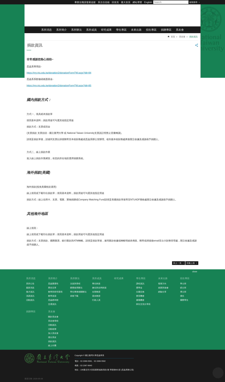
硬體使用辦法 (76, 287)
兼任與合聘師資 (99, 287)
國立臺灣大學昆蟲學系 (61, 15)
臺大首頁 (125, 2)
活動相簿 (52, 329)
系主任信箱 (104, 2)
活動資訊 (30, 300)
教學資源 (52, 296)
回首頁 (115, 2)
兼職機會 (140, 300)
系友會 (180, 29)
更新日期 (28, 379)
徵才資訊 (30, 292)
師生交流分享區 (143, 304)
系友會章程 (53, 321)
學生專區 (121, 29)
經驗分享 (162, 292)
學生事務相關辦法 (78, 292)
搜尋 (185, 2)
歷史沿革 (52, 287)
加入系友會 (53, 333)
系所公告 (30, 283)
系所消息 (46, 29)
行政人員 (96, 300)
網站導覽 (137, 2)
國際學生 (184, 300)
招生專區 (151, 29)
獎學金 (139, 287)
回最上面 (191, 263)
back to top (218, 372)
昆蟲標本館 (53, 300)
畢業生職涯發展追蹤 (85, 2)
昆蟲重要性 (53, 283)
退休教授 (96, 296)
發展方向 (162, 283)
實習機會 (140, 296)
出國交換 (140, 292)
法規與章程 (75, 283)
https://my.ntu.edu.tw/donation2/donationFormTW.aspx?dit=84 (59, 73)
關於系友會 (53, 317)
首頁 (173, 37)
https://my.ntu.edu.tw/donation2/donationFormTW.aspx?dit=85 (59, 85)
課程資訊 (140, 283)
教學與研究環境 (55, 292)
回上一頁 (177, 263)
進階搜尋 (193, 2)
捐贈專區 (166, 29)
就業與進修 (163, 287)
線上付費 (52, 345)
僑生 (182, 296)
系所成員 (91, 29)
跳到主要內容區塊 (1, 1)
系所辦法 (76, 29)
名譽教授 (96, 292)
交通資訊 (52, 304)
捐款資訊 (193, 37)
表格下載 (74, 296)
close (194, 271)
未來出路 (136, 29)
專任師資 (96, 283)
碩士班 (183, 287)
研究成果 (106, 29)
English (148, 2)
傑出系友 (52, 337)
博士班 (183, 292)
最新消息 (30, 287)
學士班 (183, 283)
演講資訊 (30, 296)
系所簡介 (61, 29)
